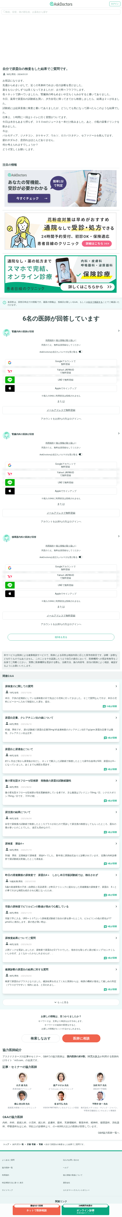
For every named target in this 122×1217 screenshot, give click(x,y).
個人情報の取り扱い (65, 340)
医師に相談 (81, 1038)
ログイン (115, 4)
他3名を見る (61, 637)
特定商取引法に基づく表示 (12, 1183)
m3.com (18, 1060)
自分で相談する (95, 302)
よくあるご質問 (8, 1160)
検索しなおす (41, 1038)
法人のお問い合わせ (71, 1160)
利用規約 (50, 340)
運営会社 (66, 1183)
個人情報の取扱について (72, 1175)
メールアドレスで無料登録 (61, 410)
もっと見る (61, 1002)
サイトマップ (7, 1190)
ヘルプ (65, 1168)
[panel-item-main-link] (61, 696)
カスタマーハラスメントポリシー (76, 1190)
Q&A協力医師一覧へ (108, 1132)
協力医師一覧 (7, 1168)
